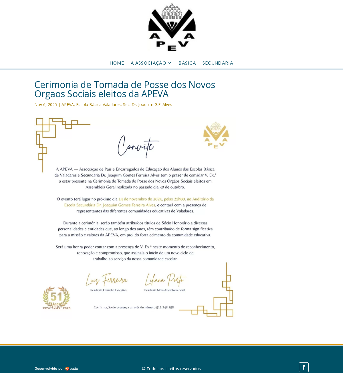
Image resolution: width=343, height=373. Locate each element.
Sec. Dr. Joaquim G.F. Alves (147, 104)
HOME (117, 63)
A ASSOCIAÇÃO (148, 63)
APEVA (68, 104)
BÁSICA (187, 63)
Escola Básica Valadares (98, 104)
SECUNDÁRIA (218, 63)
